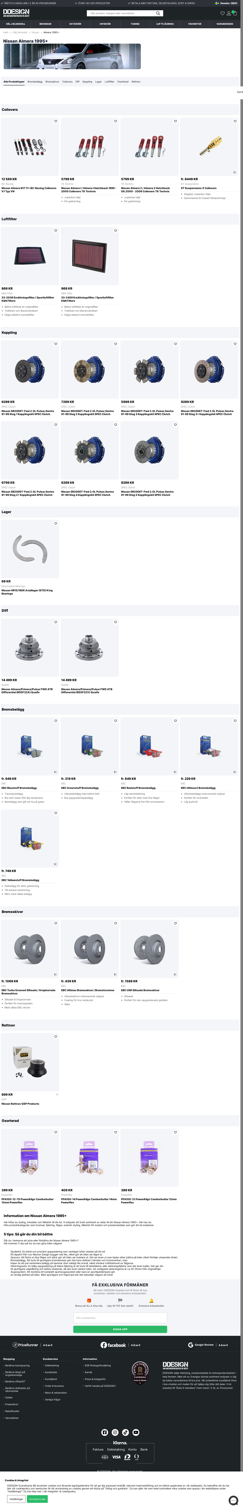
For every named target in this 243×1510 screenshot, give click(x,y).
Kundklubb (51, 1372)
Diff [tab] (77, 81)
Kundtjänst (51, 1379)
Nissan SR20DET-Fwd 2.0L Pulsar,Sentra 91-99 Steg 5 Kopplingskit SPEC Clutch (147, 493)
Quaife (5, 684)
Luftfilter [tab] (109, 81)
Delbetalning (52, 1365)
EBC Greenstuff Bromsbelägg (80, 788)
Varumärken (225, 24)
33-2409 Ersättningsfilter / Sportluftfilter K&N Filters (87, 299)
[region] (120, 156)
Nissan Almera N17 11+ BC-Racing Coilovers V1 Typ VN (29, 190)
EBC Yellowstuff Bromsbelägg (20, 880)
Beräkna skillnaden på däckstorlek (17, 1389)
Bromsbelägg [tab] (35, 81)
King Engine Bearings (13, 586)
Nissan (35, 32)
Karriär (88, 1372)
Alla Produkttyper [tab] (14, 81)
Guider (9, 1397)
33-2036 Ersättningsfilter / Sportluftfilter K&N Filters (28, 299)
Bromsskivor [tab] (52, 81)
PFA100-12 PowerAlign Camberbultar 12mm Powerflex (149, 1201)
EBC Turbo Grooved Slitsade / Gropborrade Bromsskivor (28, 992)
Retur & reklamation (56, 1392)
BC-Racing (7, 184)
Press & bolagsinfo (95, 1379)
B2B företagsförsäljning (98, 1365)
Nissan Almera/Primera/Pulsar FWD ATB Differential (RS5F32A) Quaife (27, 691)
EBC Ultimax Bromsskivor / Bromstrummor (87, 990)
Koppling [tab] (87, 81)
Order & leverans (54, 1385)
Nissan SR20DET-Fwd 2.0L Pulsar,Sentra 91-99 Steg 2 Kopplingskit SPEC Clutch (87, 413)
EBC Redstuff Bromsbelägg (138, 788)
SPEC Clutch (9, 406)
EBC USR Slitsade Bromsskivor (140, 990)
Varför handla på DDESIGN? (100, 1385)
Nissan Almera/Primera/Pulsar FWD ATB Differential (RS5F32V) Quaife (86, 691)
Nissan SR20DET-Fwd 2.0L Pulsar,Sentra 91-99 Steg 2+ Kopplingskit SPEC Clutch (28, 493)
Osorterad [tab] (123, 81)
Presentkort (11, 1404)
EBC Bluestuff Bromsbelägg (19, 788)
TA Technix (67, 184)
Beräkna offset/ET (15, 1381)
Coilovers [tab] (67, 81)
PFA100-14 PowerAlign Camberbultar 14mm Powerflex (89, 1201)
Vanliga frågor (53, 1399)
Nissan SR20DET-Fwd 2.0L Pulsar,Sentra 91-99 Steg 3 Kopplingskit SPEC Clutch (147, 413)
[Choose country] (226, 3)
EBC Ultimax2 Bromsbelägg (198, 788)
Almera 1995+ (51, 32)
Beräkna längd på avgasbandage (15, 1373)
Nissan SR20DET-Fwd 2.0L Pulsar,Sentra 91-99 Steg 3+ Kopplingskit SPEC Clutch (207, 413)
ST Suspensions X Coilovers (199, 188)
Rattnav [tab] (136, 81)
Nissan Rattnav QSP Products (20, 1104)
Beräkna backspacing (17, 1365)
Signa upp (120, 1329)
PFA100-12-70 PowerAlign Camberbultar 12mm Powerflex (28, 1201)
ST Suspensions (190, 184)
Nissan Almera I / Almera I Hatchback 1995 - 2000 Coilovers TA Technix (88, 190)
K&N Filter (7, 293)
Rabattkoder (12, 1411)
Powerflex (7, 1194)
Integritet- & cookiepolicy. (62, 1491)
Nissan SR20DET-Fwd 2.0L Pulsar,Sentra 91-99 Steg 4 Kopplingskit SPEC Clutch (87, 493)
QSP (4, 1099)
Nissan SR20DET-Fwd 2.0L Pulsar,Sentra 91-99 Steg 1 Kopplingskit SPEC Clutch (28, 413)
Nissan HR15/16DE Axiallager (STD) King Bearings (27, 592)
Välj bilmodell (15, 24)
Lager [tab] (98, 81)
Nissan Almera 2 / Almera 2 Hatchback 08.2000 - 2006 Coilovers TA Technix (145, 190)
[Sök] (125, 13)
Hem (6, 32)
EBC (4, 783)
